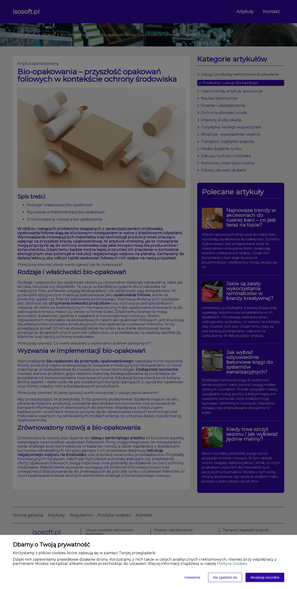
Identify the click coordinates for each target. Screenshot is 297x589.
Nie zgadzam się (225, 577)
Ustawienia (192, 577)
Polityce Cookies (232, 563)
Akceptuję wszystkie (264, 577)
